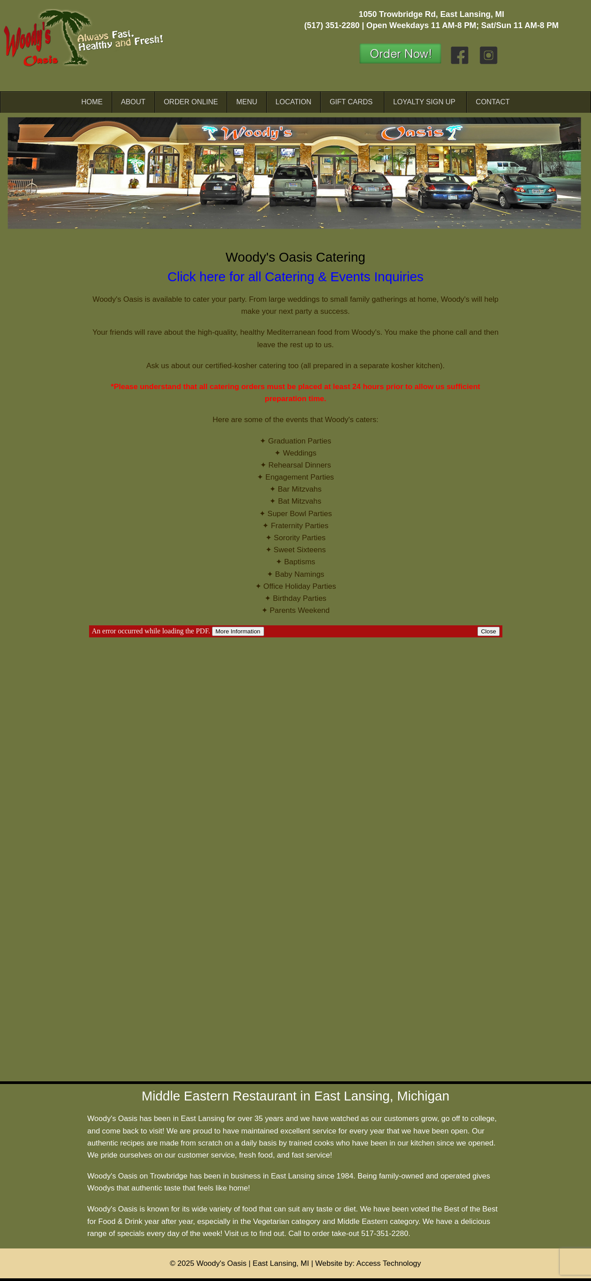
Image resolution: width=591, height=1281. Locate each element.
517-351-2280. (386, 1233)
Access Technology (388, 1263)
